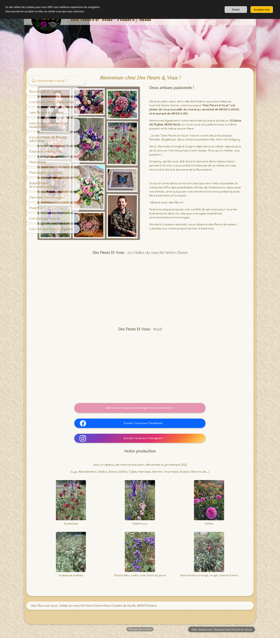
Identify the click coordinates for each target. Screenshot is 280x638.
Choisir (236, 9)
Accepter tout (262, 9)
